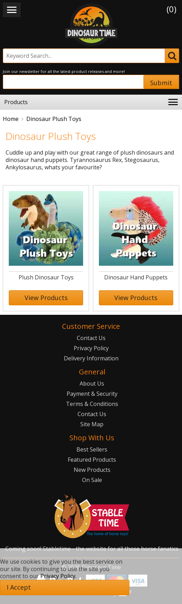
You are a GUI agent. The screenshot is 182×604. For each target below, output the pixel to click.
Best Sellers (91, 449)
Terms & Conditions (92, 404)
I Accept (19, 587)
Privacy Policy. (58, 576)
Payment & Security (92, 394)
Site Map (91, 424)
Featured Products (92, 459)
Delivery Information (91, 358)
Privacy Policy (91, 348)
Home (11, 119)
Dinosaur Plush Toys (53, 119)
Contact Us (91, 338)
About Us (92, 383)
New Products (92, 470)
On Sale (92, 480)
